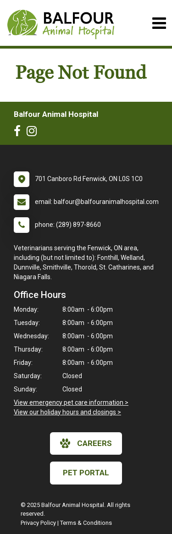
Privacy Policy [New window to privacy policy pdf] (38, 522)
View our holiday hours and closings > (67, 412)
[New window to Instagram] (34, 133)
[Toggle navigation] (159, 23)
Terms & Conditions (86, 522)
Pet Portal (86, 472)
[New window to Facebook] (19, 133)
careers (86, 443)
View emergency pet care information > (71, 402)
